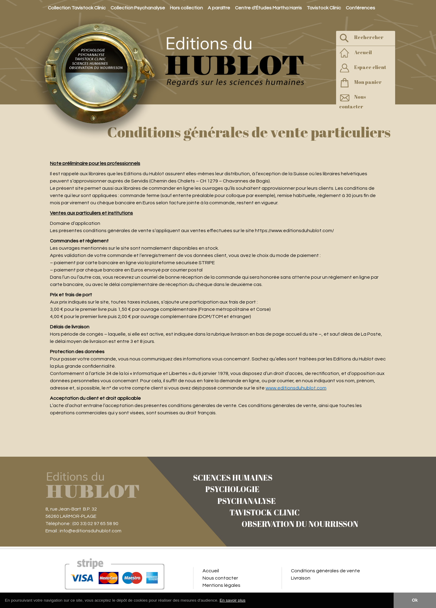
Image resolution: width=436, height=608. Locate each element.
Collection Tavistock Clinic (77, 7)
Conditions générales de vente (325, 570)
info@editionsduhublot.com (90, 530)
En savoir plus (232, 600)
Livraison (300, 578)
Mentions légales (221, 585)
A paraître (219, 7)
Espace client (362, 68)
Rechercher (361, 38)
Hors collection (186, 7)
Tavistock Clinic (324, 7)
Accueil (355, 53)
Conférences (360, 7)
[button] (248, 601)
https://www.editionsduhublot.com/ (294, 230)
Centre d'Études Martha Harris (268, 7)
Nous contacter (352, 101)
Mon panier (360, 82)
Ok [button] (415, 600)
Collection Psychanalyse (138, 7)
